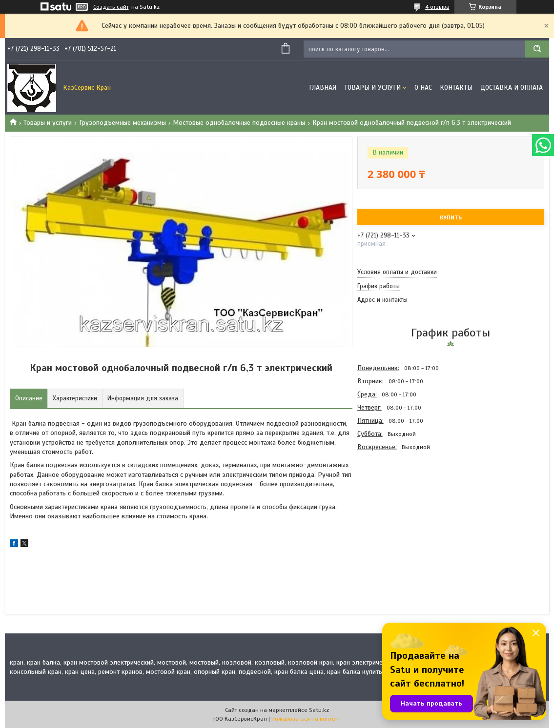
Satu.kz (319, 710)
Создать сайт (111, 6)
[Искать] (537, 49)
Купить (451, 217)
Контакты (456, 87)
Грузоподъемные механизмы (122, 122)
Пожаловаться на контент (306, 718)
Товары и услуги (372, 87)
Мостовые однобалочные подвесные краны (239, 122)
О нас (423, 87)
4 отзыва (437, 6)
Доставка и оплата (511, 87)
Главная (322, 87)
